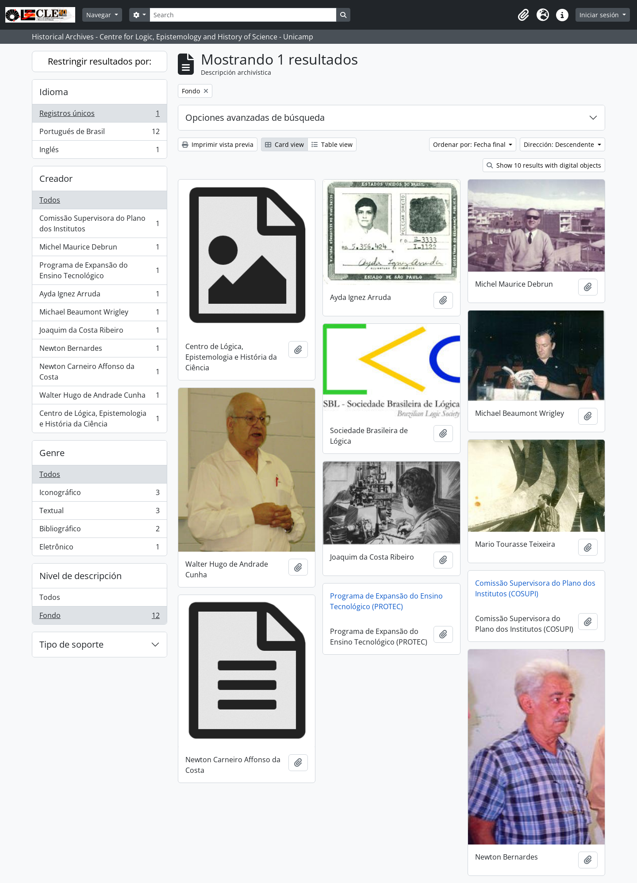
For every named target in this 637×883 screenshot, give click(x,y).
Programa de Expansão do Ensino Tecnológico (99, 270)
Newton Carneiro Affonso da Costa (99, 371)
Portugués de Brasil (99, 133)
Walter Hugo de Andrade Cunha (99, 397)
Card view (284, 144)
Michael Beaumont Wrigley (99, 314)
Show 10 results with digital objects (544, 165)
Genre (52, 453)
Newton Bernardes (99, 350)
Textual (99, 512)
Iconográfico (99, 494)
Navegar (99, 15)
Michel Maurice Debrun (99, 249)
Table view (332, 144)
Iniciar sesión (600, 15)
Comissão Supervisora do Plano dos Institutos (99, 223)
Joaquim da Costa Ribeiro (99, 332)
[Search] (243, 15)
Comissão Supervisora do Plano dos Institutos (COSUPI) (535, 588)
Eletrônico (99, 548)
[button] (523, 15)
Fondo (99, 617)
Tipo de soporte (71, 644)
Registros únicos (99, 115)
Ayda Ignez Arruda (99, 295)
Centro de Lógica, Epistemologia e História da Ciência (99, 418)
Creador (56, 178)
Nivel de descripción (80, 576)
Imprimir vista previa (217, 144)
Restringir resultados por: (99, 61)
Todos (49, 200)
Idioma (53, 92)
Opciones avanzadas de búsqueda (255, 117)
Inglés (99, 151)
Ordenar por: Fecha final (470, 144)
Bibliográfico (99, 530)
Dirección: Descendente (560, 144)
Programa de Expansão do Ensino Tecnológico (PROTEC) (386, 601)
